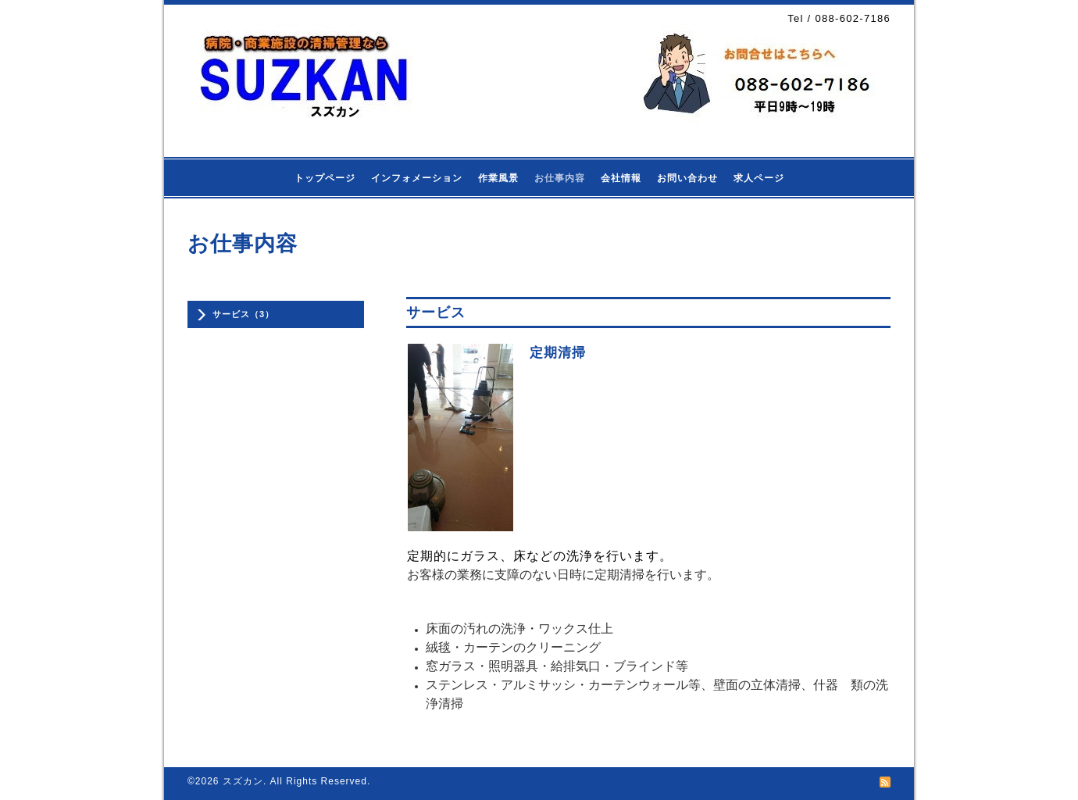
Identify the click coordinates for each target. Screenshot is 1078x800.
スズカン (243, 781)
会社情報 (621, 178)
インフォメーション (416, 178)
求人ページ (759, 178)
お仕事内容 (559, 178)
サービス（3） (243, 314)
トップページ (324, 178)
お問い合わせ (687, 178)
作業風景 (498, 178)
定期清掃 (558, 352)
